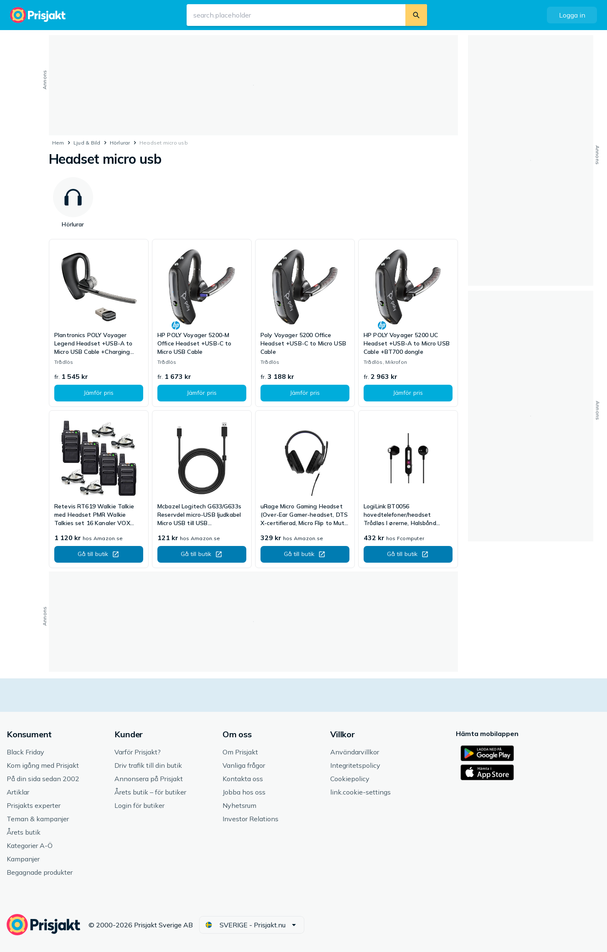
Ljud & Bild (87, 143)
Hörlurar (120, 143)
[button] (572, 15)
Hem (58, 143)
